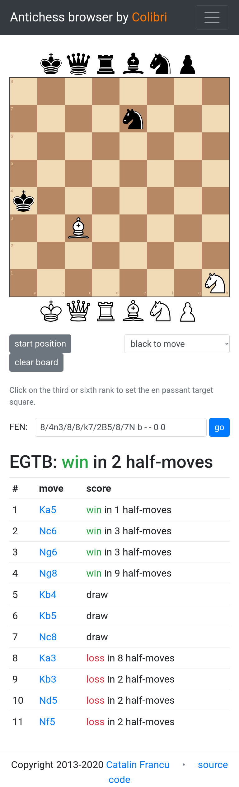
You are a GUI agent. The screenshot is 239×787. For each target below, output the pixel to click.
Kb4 (47, 595)
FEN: (18, 427)
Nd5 (48, 700)
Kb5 (47, 616)
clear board (36, 362)
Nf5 (47, 722)
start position (40, 343)
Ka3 (47, 658)
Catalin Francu (138, 765)
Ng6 (48, 552)
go (219, 427)
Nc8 (48, 637)
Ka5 (47, 510)
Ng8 (48, 573)
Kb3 (47, 679)
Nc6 (48, 531)
